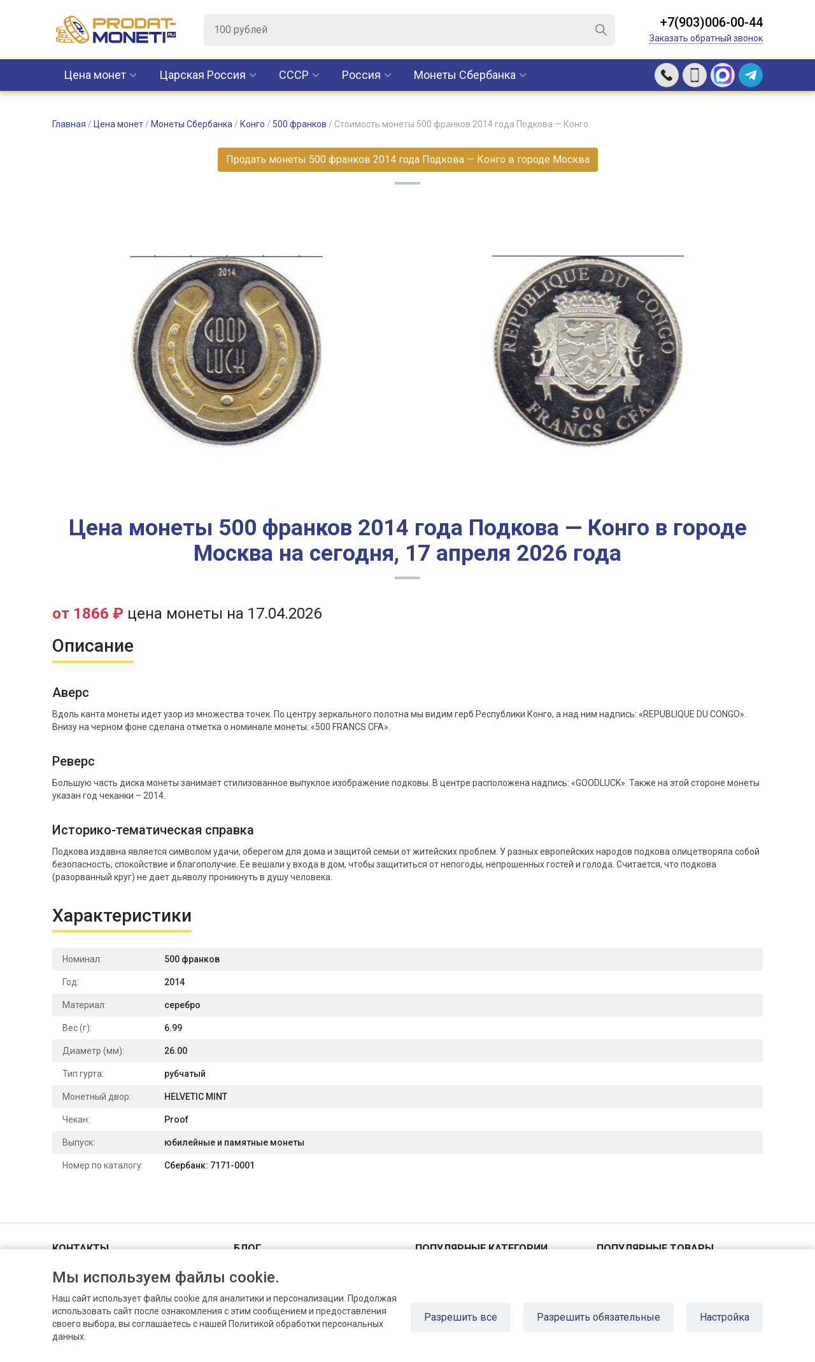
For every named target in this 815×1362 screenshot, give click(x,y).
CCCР (294, 74)
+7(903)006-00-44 (711, 22)
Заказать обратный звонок (706, 38)
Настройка (724, 1317)
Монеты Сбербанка (465, 74)
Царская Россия (202, 74)
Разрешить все (460, 1317)
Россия (361, 74)
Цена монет (95, 74)
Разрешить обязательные (598, 1317)
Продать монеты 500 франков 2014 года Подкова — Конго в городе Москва (408, 159)
